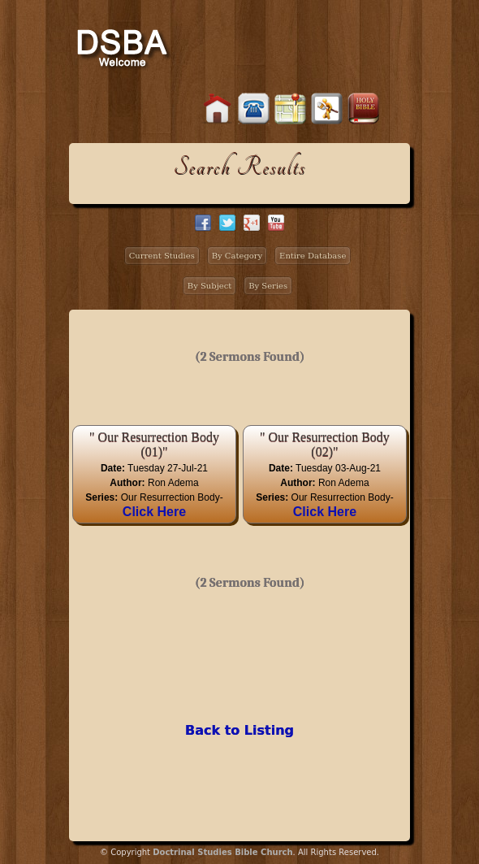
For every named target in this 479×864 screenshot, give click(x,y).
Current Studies (162, 255)
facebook (203, 223)
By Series (267, 285)
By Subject (210, 285)
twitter (227, 223)
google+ (252, 223)
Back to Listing (239, 730)
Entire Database (312, 255)
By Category (237, 255)
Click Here (154, 512)
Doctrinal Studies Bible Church (222, 852)
